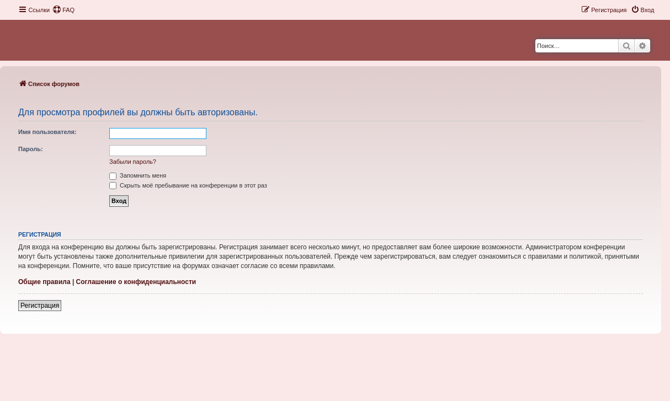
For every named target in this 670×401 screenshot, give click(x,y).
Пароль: (30, 149)
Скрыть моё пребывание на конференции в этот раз (188, 185)
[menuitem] (63, 10)
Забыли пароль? (132, 161)
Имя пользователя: (47, 132)
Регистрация (39, 305)
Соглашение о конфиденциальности (136, 282)
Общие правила (44, 282)
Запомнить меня (137, 175)
